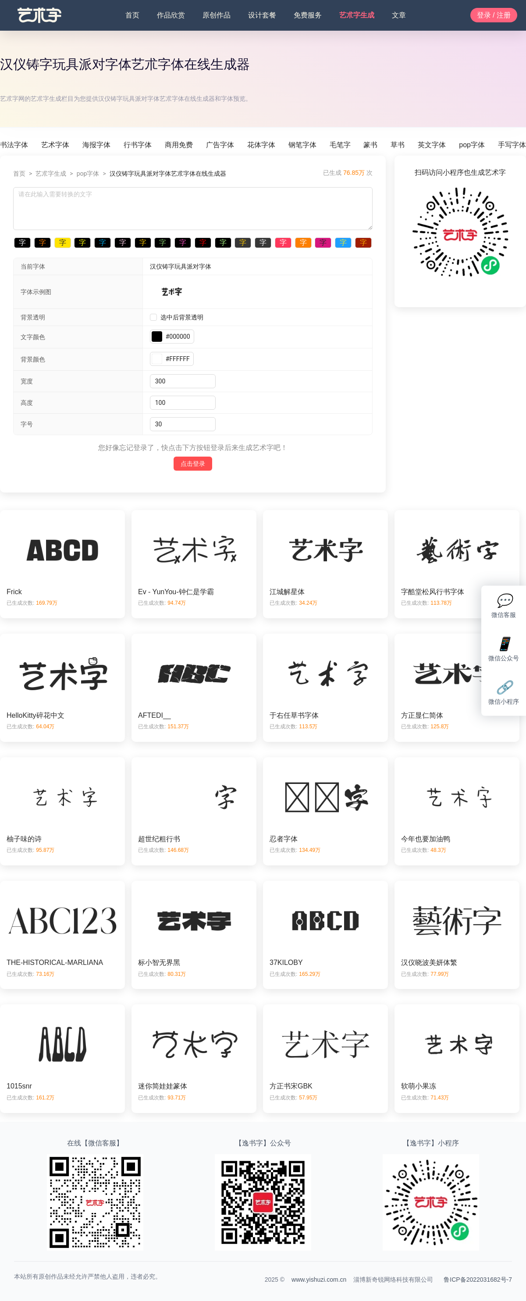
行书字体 (138, 145)
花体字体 (261, 145)
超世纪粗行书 (159, 839)
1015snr (19, 1086)
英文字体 (432, 145)
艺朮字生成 (356, 15)
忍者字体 (284, 839)
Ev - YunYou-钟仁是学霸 (176, 592)
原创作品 (217, 15)
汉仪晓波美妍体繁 (429, 962)
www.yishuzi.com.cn (318, 1279)
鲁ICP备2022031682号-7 (478, 1279)
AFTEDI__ (154, 715)
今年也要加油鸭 (425, 839)
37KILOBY (286, 962)
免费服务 (308, 15)
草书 (398, 145)
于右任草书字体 (294, 715)
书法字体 (14, 145)
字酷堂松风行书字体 (432, 592)
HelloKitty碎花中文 (35, 715)
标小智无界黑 (159, 962)
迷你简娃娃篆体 (162, 1086)
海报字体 (96, 145)
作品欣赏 (171, 15)
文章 (399, 15)
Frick (14, 592)
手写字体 (512, 145)
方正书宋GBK (291, 1086)
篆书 (370, 145)
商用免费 (179, 145)
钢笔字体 (302, 145)
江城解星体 (287, 592)
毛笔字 (340, 145)
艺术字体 (55, 145)
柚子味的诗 (24, 839)
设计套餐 (262, 15)
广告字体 (220, 145)
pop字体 (472, 145)
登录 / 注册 (494, 15)
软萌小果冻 (418, 1086)
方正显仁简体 (422, 715)
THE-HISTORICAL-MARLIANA (55, 962)
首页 (132, 15)
